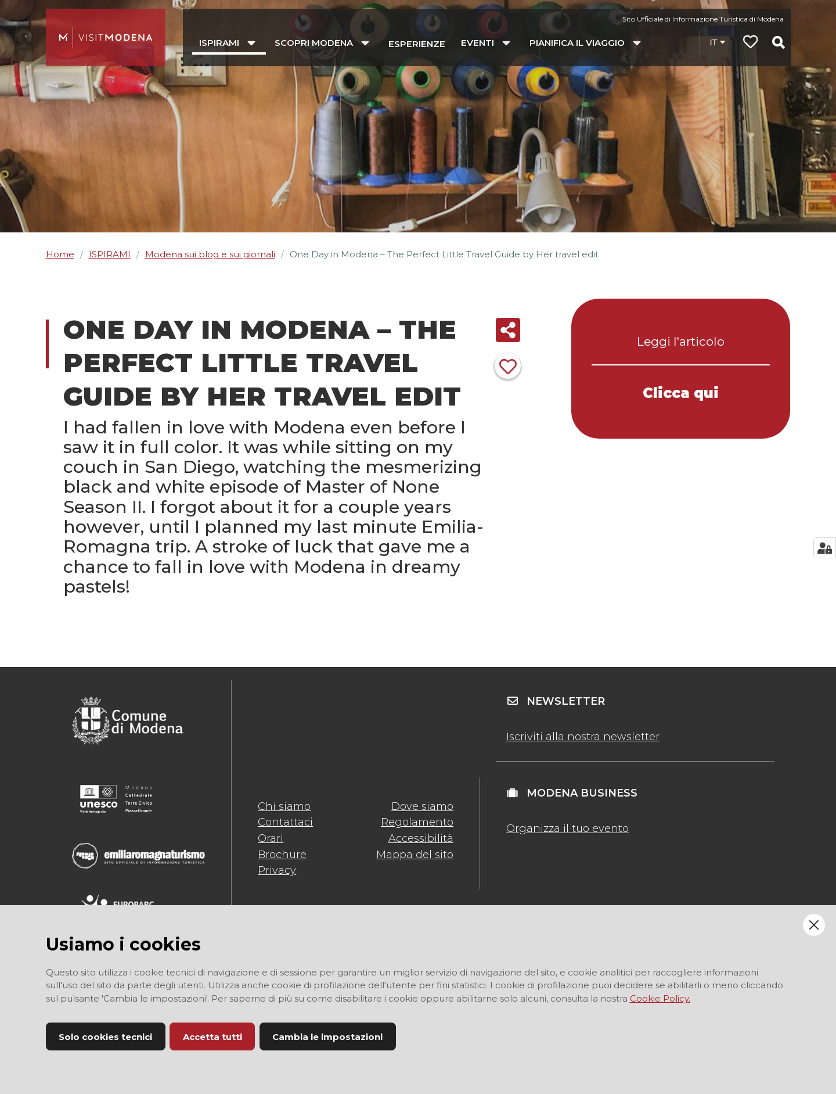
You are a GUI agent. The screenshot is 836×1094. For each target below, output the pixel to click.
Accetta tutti (212, 1036)
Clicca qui (681, 393)
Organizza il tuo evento (567, 828)
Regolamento (417, 822)
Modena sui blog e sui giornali (210, 254)
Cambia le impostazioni (327, 1036)
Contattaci (285, 822)
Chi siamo (284, 806)
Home (60, 254)
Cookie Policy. (660, 998)
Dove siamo (422, 806)
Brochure (282, 854)
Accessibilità (420, 838)
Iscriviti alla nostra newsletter (583, 736)
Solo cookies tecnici (105, 1036)
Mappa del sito (414, 854)
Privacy (277, 870)
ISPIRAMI (110, 254)
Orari (270, 838)
